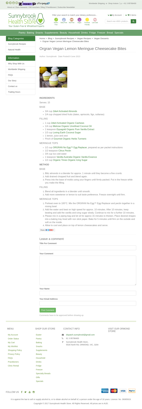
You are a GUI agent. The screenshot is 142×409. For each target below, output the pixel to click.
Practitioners (51, 7)
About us (10, 7)
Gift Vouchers (34, 7)
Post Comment (47, 310)
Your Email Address (49, 299)
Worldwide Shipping (97, 3)
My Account (13, 335)
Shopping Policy (15, 350)
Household (74, 32)
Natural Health (14, 50)
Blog (43, 7)
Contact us (12, 86)
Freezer (101, 32)
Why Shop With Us (16, 63)
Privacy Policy (14, 354)
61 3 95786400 (72, 338)
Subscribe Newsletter (66, 7)
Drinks (84, 32)
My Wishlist (13, 346)
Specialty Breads (43, 373)
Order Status (13, 339)
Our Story (12, 81)
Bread (110, 32)
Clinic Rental (13, 366)
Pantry (22, 32)
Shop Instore (113, 3)
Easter (38, 335)
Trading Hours (14, 92)
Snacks (39, 32)
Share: (47, 230)
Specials (118, 32)
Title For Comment (48, 243)
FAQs (10, 75)
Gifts (38, 377)
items (130, 15)
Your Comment (46, 253)
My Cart (11, 342)
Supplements (51, 32)
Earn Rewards (21, 7)
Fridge (92, 32)
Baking (30, 32)
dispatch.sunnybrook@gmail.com (80, 335)
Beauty (63, 32)
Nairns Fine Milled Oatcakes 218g (23, 398)
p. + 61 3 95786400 (128, 3)
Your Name (45, 289)
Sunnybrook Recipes (17, 44)
